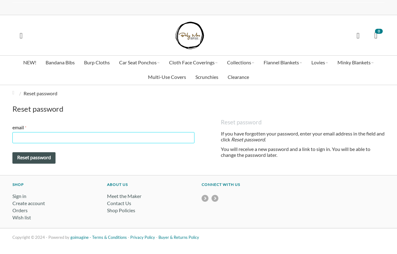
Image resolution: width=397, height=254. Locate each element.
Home (14, 93)
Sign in (19, 196)
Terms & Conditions (109, 237)
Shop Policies (121, 210)
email (18, 127)
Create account (28, 203)
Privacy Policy (142, 237)
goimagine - (81, 237)
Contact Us (119, 203)
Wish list (21, 217)
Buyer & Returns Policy (178, 237)
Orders (20, 210)
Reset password (34, 157)
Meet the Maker (124, 196)
